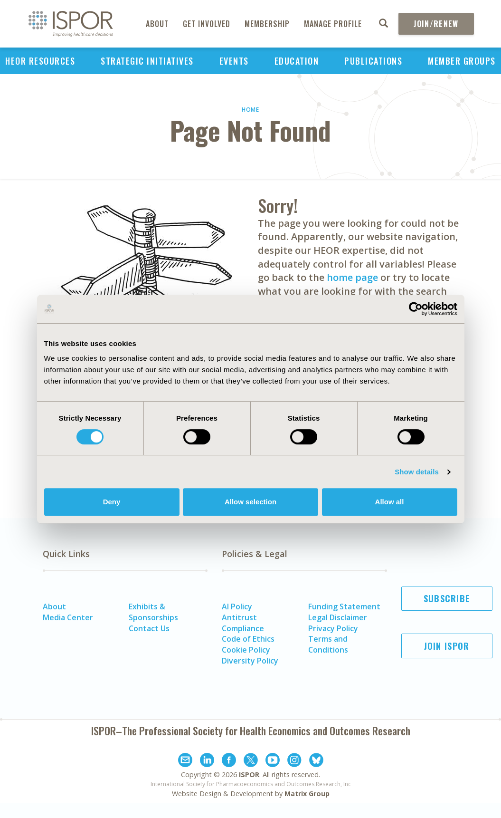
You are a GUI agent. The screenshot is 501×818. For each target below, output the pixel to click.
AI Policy (237, 606)
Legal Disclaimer (337, 617)
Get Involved (206, 23)
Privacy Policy (333, 628)
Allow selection (250, 502)
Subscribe (447, 598)
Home (250, 110)
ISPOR (249, 774)
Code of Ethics (248, 639)
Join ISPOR (447, 646)
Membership (267, 23)
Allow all (389, 502)
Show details (417, 472)
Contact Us (149, 628)
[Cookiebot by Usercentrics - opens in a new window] (415, 309)
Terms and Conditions (328, 644)
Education (296, 61)
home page (352, 277)
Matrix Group (307, 793)
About (157, 23)
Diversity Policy (250, 660)
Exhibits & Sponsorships (153, 612)
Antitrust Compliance (243, 623)
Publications (373, 61)
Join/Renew (436, 23)
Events (234, 61)
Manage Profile (333, 23)
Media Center (68, 617)
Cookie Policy (246, 650)
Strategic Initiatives (147, 61)
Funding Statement (344, 606)
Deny (112, 502)
